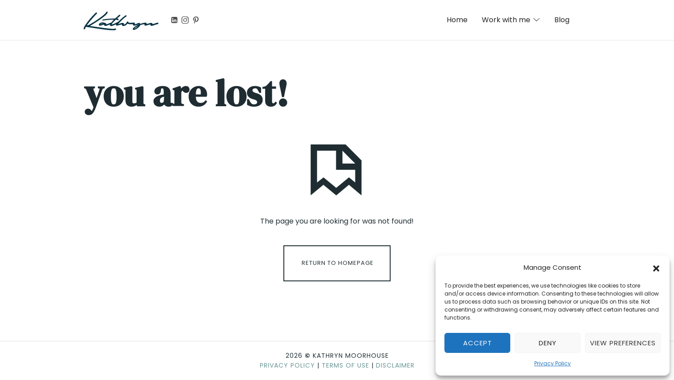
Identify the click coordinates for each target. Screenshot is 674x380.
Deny (548, 343)
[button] (656, 267)
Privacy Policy (552, 363)
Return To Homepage (338, 263)
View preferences (623, 343)
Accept (477, 343)
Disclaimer (395, 365)
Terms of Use (345, 365)
